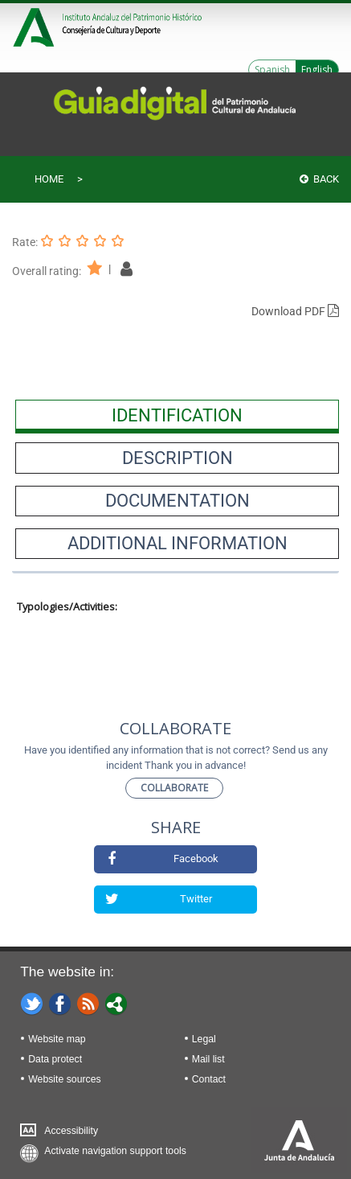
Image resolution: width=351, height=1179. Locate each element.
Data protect (55, 1059)
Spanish (272, 69)
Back (319, 179)
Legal (204, 1039)
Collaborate (174, 788)
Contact (209, 1079)
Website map (56, 1039)
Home (49, 179)
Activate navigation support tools (115, 1150)
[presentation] (177, 415)
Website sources (64, 1079)
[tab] (177, 415)
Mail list (208, 1059)
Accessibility (71, 1130)
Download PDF (295, 311)
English (317, 69)
